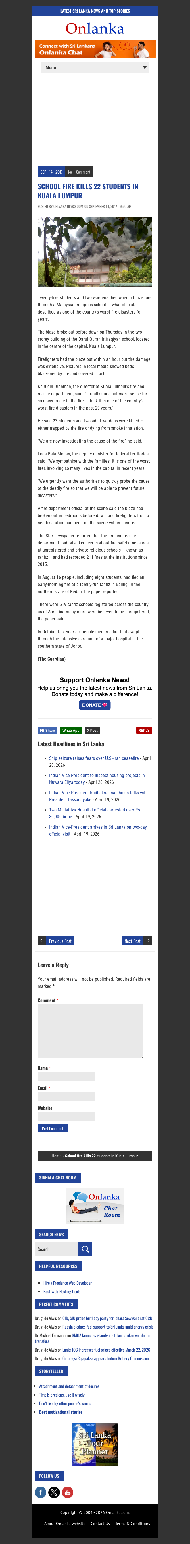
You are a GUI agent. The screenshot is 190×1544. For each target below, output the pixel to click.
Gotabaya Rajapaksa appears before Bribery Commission (105, 1358)
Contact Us (100, 1523)
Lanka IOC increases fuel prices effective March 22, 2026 (106, 1349)
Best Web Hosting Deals (61, 1291)
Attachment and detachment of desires (69, 1386)
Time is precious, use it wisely (62, 1394)
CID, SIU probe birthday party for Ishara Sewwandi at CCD (107, 1318)
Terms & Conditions (132, 1523)
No (70, 172)
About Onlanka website (64, 1523)
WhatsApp (70, 731)
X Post (92, 731)
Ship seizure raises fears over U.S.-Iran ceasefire (94, 758)
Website (45, 1108)
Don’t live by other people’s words (65, 1403)
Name (44, 1067)
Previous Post (60, 941)
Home (57, 1156)
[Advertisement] (95, 120)
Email (44, 1088)
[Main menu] (95, 67)
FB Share (47, 731)
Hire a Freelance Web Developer (67, 1283)
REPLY (144, 731)
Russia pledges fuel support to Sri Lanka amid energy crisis (107, 1326)
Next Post (133, 941)
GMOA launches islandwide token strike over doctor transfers (93, 1338)
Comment (83, 172)
